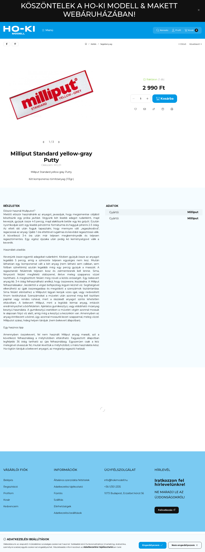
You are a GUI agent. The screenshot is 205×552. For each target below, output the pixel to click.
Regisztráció (10, 486)
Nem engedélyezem (185, 545)
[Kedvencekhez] (135, 109)
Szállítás (58, 499)
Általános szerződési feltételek (71, 480)
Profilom (8, 493)
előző (182, 44)
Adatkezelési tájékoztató (68, 486)
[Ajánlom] (144, 109)
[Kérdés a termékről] (163, 109)
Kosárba (165, 99)
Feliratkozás (166, 510)
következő (196, 44)
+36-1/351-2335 (112, 486)
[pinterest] (15, 44)
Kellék (93, 44)
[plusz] (147, 99)
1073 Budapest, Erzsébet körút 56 (124, 493)
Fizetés (58, 493)
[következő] (58, 142)
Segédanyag (106, 44)
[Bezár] (199, 10)
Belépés (8, 480)
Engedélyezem (152, 545)
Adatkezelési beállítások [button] (68, 512)
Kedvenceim (10, 506)
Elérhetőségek (62, 506)
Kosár (6, 499)
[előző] (43, 142)
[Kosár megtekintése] (191, 30)
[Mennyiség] (140, 99)
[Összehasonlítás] (154, 109)
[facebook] (6, 44)
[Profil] (176, 30)
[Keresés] (162, 30)
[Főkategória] (86, 44)
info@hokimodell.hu (116, 480)
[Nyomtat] (172, 109)
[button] (47, 30)
